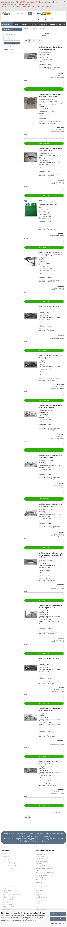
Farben (16, 24)
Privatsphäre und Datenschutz (12, 860)
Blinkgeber (38, 863)
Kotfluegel (5, 892)
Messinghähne (7, 903)
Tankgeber (38, 903)
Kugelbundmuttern (8, 896)
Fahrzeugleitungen (41, 865)
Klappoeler (39, 882)
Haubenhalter (39, 877)
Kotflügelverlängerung (46, 201)
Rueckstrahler (7, 910)
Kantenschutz (39, 881)
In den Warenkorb (44, 89)
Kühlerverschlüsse (8, 897)
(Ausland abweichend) (54, 67)
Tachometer (39, 899)
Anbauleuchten (40, 853)
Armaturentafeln (40, 855)
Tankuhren (38, 906)
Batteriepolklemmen (41, 858)
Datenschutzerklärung (34, 920)
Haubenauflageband (41, 875)
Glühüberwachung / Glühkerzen (44, 872)
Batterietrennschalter (42, 860)
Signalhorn (39, 889)
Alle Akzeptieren (57, 914)
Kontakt (62, 24)
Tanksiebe (38, 904)
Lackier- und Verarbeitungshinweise (35, 24)
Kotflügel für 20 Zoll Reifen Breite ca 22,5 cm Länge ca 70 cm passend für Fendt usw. (50, 555)
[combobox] (37, 41)
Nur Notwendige (57, 919)
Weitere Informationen (57, 923)
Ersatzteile (6, 24)
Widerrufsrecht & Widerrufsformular (14, 866)
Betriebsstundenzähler (42, 862)
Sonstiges (38, 896)
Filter (37, 870)
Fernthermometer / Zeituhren (44, 869)
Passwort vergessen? (9, 49)
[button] (39, 19)
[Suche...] (30, 13)
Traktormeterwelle (41, 910)
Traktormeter (39, 908)
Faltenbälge (39, 867)
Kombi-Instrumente (8, 889)
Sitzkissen (38, 892)
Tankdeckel (39, 901)
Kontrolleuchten (7, 890)
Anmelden (12, 43)
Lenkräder (5, 901)
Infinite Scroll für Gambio (57, 813)
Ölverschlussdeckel (8, 906)
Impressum (7, 857)
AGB (5, 853)
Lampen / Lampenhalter (9, 899)
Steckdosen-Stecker (41, 897)
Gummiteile (39, 874)
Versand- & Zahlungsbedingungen (13, 863)
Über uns (53, 24)
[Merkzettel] (45, 19)
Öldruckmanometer (8, 904)
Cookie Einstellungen (9, 869)
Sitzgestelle (39, 890)
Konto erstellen (7, 47)
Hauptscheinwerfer (41, 879)
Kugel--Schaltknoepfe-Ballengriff (12, 894)
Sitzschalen (39, 894)
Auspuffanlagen (40, 856)
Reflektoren (6, 908)
